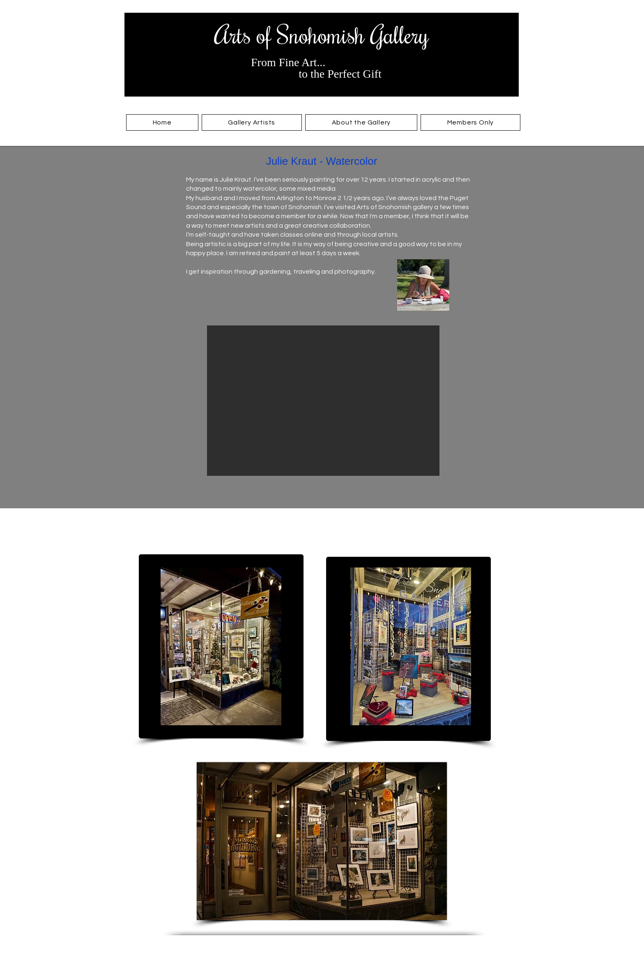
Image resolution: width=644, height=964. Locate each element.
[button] (252, 122)
